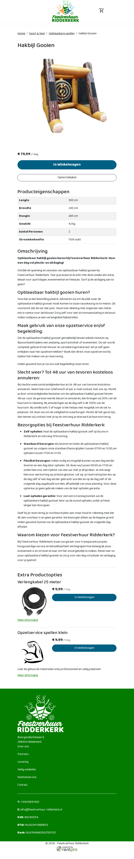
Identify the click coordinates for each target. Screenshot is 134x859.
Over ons (23, 748)
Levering (22, 763)
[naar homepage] (65, 10)
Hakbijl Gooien (88, 33)
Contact (22, 786)
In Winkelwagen (67, 165)
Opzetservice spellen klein (42, 634)
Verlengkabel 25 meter (39, 584)
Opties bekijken (67, 177)
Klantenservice (26, 778)
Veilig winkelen (26, 771)
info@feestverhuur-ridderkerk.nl (39, 811)
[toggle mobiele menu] (32, 11)
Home (21, 33)
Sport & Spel (37, 33)
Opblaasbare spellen (61, 33)
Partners (23, 755)
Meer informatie (27, 622)
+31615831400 (28, 803)
